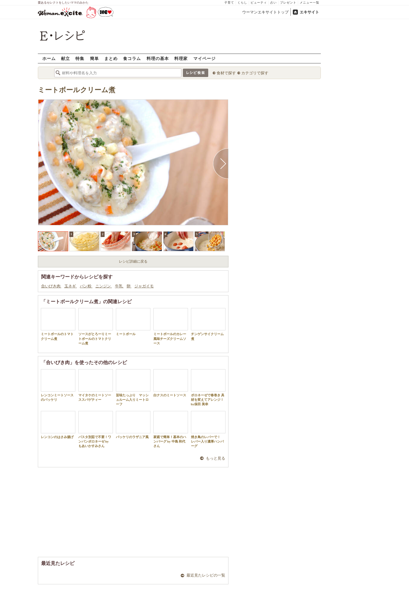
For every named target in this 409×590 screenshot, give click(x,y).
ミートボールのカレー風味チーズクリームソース (170, 326)
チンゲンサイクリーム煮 (208, 324)
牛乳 (119, 286)
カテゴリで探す (254, 73)
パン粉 (86, 286)
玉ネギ (70, 286)
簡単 (94, 58)
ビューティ (259, 2)
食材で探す (226, 73)
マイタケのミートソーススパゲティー (95, 385)
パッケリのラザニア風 (133, 425)
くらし (242, 2)
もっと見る (215, 458)
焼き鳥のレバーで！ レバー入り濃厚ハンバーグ (208, 429)
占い (273, 2)
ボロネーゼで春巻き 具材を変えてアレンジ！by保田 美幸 (208, 387)
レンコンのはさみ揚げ (58, 425)
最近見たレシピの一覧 (205, 575)
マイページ (204, 58)
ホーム (49, 58)
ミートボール (133, 322)
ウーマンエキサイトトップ (265, 12)
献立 (65, 58)
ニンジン (103, 286)
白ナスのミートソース (170, 383)
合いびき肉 (51, 286)
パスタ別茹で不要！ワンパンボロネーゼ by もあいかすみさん (95, 429)
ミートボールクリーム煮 (76, 90)
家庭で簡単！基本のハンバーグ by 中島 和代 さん (170, 429)
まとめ (111, 58)
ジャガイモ (144, 286)
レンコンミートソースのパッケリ (58, 385)
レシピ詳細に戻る (133, 261)
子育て (229, 2)
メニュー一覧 (309, 2)
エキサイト (309, 12)
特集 (79, 58)
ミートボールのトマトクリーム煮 (58, 324)
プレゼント (288, 2)
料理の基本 (158, 58)
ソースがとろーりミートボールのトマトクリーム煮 (95, 326)
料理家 (181, 58)
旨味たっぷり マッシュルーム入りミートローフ (133, 387)
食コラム (132, 58)
